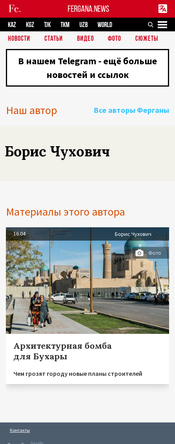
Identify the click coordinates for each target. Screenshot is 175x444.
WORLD (105, 25)
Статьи (53, 39)
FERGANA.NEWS (88, 8)
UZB (83, 25)
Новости (19, 39)
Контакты (20, 430)
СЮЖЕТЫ (146, 39)
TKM (65, 25)
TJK (47, 25)
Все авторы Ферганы (131, 110)
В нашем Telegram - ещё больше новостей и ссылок (87, 68)
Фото (114, 39)
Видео (85, 39)
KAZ (12, 25)
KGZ (30, 25)
